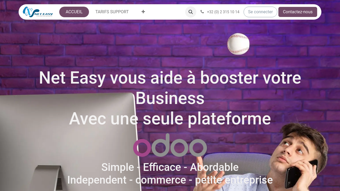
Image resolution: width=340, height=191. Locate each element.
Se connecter (260, 11)
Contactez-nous (298, 11)
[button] (190, 12)
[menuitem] (74, 12)
